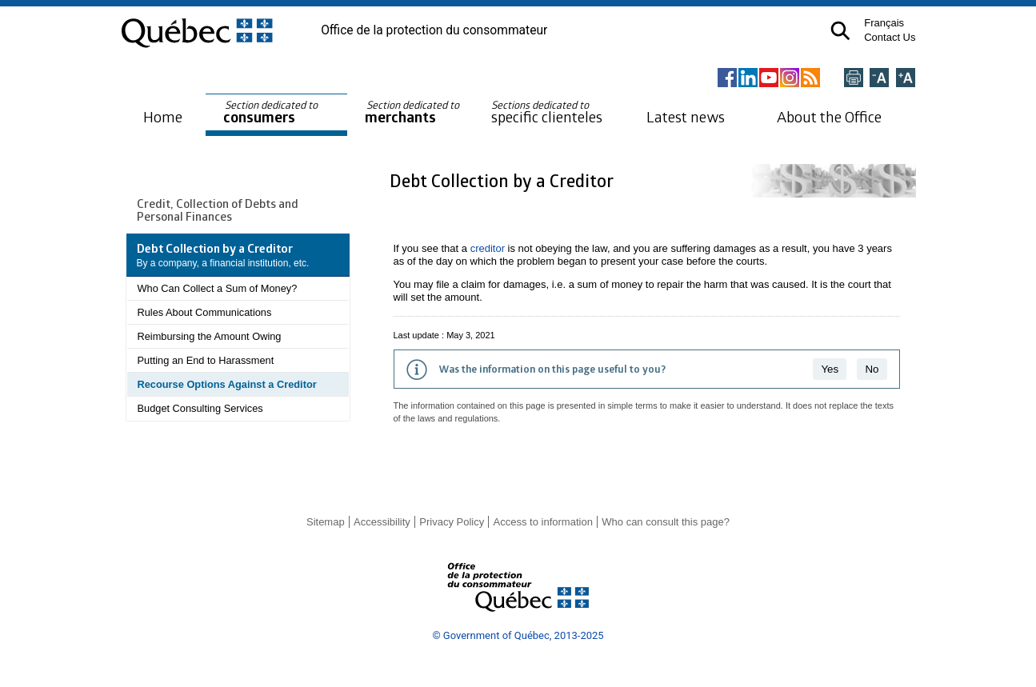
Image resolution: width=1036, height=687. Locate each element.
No (871, 369)
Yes (829, 369)
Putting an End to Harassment (206, 360)
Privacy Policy (451, 522)
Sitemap (325, 522)
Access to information (543, 522)
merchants (413, 112)
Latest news (685, 116)
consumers (271, 112)
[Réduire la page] (879, 79)
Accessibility (382, 522)
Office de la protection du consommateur (434, 30)
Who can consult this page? (666, 522)
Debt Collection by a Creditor (504, 180)
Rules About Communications (205, 312)
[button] (840, 31)
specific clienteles (547, 112)
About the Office (829, 116)
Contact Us (889, 37)
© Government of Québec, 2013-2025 (517, 635)
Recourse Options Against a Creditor (227, 384)
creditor (487, 248)
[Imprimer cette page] (853, 79)
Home (162, 116)
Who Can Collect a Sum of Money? (218, 288)
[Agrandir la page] (905, 79)
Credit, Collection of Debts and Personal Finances (217, 209)
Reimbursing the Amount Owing (210, 336)
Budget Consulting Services (200, 408)
